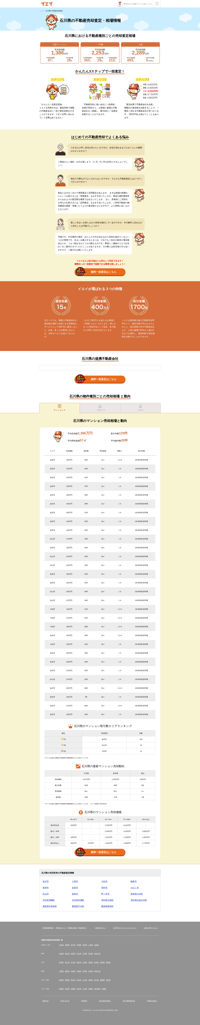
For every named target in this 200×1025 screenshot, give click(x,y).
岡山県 (73, 980)
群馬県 (73, 954)
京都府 (73, 971)
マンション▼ (59, 407)
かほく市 (135, 888)
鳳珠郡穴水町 (78, 906)
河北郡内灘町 (78, 900)
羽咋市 (104, 888)
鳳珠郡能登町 (107, 906)
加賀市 (75, 888)
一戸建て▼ (100, 407)
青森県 (67, 945)
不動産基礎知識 (47, 928)
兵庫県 (85, 971)
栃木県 (67, 954)
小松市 (104, 881)
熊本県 (79, 989)
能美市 (75, 894)
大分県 (85, 989)
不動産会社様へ (152, 1001)
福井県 (79, 962)
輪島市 (134, 881)
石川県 (73, 962)
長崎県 (73, 989)
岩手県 (73, 945)
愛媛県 (102, 980)
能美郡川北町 (137, 894)
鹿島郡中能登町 (50, 906)
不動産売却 (82, 928)
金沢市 (46, 881)
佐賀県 (67, 989)
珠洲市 (46, 888)
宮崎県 (90, 989)
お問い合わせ (65, 1001)
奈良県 (90, 971)
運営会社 (45, 1001)
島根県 (67, 980)
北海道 (61, 945)
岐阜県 (96, 962)
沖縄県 (104, 989)
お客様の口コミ (100, 928)
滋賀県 (67, 971)
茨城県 (61, 954)
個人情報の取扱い (105, 1001)
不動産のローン (61, 928)
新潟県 (61, 962)
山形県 (90, 945)
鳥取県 (61, 980)
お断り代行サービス (151, 928)
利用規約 (84, 1001)
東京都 (90, 954)
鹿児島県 (97, 989)
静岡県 (102, 962)
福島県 (96, 945)
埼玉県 (79, 954)
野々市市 (105, 894)
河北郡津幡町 (49, 900)
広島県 (79, 980)
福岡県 (61, 989)
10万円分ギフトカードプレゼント (124, 928)
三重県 (61, 971)
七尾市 (75, 881)
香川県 (96, 980)
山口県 (85, 980)
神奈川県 (97, 954)
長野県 (90, 962)
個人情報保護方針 (129, 1001)
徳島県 (90, 980)
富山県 (67, 962)
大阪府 (79, 971)
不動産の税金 (72, 928)
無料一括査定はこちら (96, 272)
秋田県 (85, 945)
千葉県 (85, 954)
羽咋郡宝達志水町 (139, 900)
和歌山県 (97, 971)
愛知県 (108, 962)
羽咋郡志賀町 (107, 900)
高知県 (108, 980)
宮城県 (79, 945)
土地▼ (140, 407)
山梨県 (85, 962)
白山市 (46, 894)
